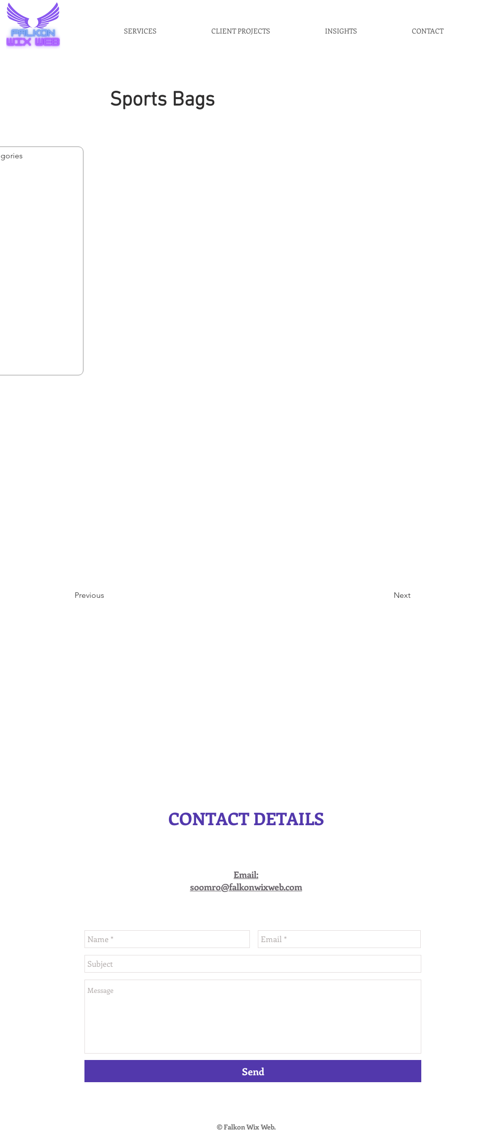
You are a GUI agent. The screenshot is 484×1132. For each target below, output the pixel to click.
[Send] (252, 1071)
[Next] (385, 595)
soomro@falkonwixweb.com (246, 887)
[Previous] (107, 595)
